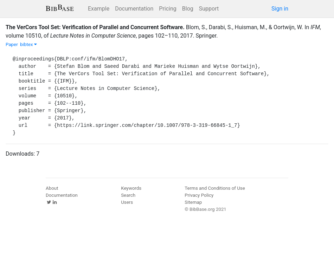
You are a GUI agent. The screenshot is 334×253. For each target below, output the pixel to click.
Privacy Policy (199, 195)
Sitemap (193, 202)
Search (128, 195)
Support (209, 8)
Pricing (167, 8)
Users (127, 202)
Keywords (131, 188)
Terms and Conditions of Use (215, 188)
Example (98, 8)
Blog (187, 8)
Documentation (134, 8)
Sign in (279, 8)
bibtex (28, 44)
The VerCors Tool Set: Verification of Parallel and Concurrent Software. (95, 27)
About (52, 188)
